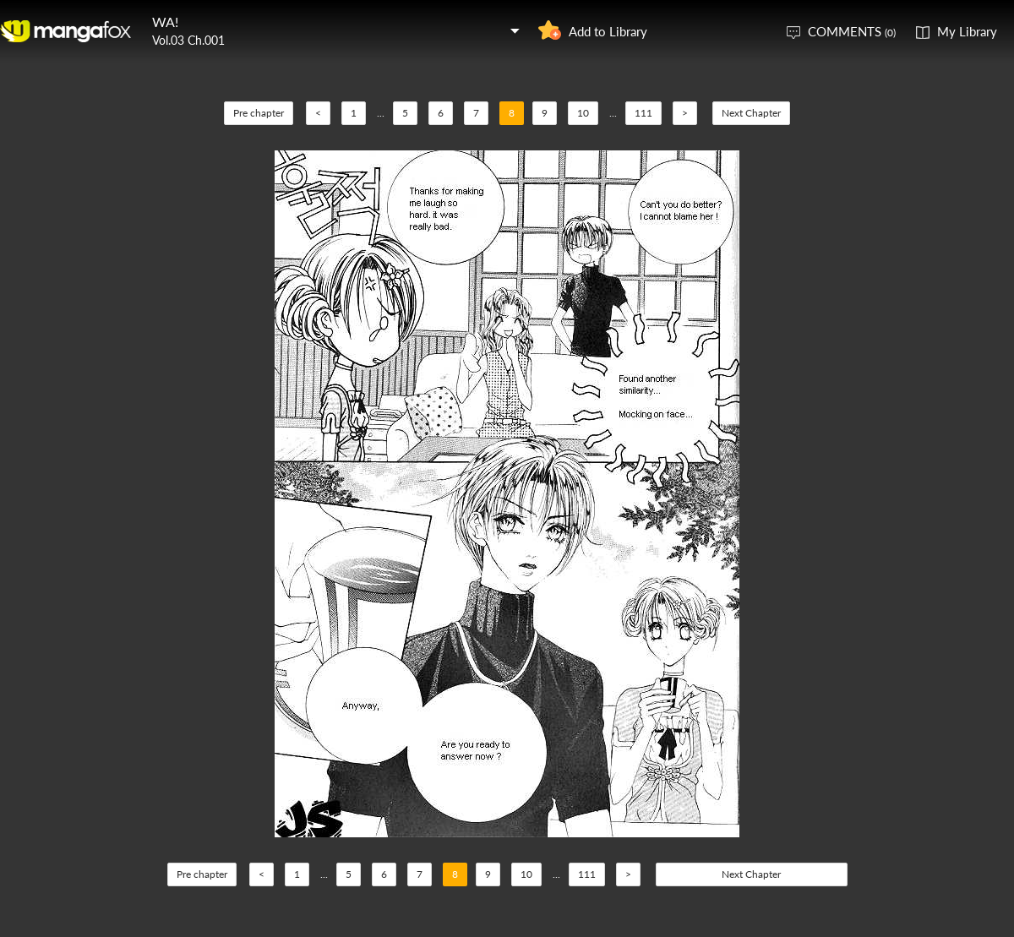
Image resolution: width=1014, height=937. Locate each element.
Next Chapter (751, 112)
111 (643, 112)
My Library (967, 31)
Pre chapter (258, 112)
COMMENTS (852, 31)
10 (583, 112)
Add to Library (608, 31)
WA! (165, 22)
